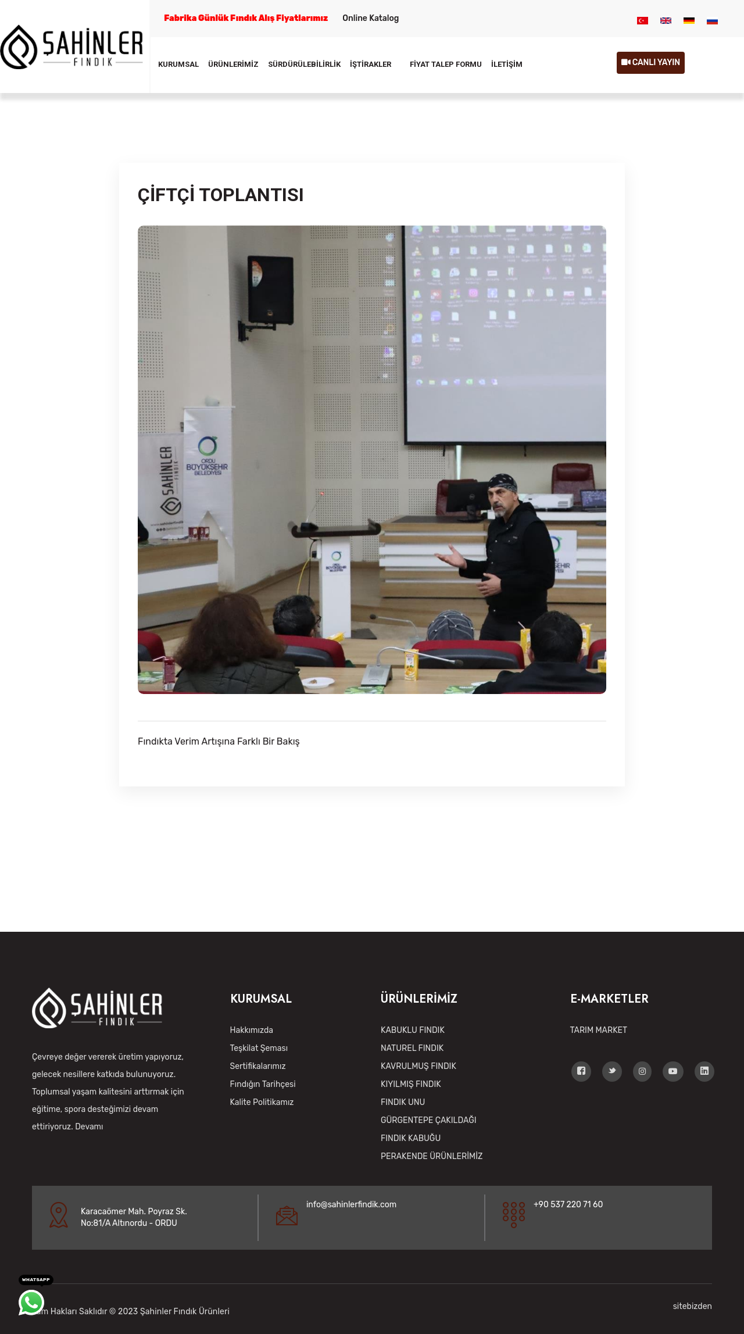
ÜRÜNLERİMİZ (233, 64)
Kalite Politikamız (262, 1102)
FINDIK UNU (403, 1102)
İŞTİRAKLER (370, 64)
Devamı (89, 1127)
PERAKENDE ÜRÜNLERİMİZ (431, 1156)
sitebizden (692, 1306)
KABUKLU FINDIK (413, 1030)
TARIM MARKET (599, 1030)
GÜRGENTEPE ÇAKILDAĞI (428, 1120)
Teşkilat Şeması (259, 1048)
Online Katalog (370, 18)
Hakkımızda (251, 1030)
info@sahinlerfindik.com (351, 1205)
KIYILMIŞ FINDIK (411, 1084)
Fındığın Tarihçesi (263, 1084)
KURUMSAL (178, 64)
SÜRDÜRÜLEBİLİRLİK (304, 64)
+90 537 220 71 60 (568, 1205)
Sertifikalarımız (258, 1066)
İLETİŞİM (507, 64)
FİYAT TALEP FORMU (446, 64)
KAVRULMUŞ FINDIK (418, 1066)
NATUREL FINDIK (412, 1048)
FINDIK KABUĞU (411, 1138)
